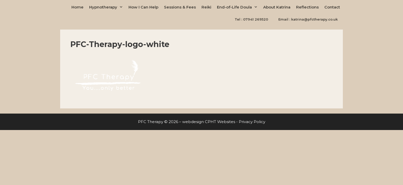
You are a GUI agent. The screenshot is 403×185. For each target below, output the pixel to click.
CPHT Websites (220, 121)
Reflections (307, 7)
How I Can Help (143, 7)
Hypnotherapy (107, 7)
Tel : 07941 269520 (251, 19)
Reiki (206, 7)
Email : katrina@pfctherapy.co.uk (308, 19)
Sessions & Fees (180, 7)
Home (77, 7)
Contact (332, 7)
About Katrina (276, 7)
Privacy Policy (252, 121)
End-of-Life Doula (238, 7)
